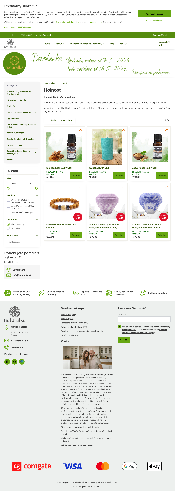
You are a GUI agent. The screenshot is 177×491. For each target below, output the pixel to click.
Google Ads (60, 22)
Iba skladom (13, 228)
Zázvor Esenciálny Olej (144, 168)
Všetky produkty (15, 224)
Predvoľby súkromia (81, 482)
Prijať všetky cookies (154, 13)
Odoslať (123, 339)
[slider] (8, 188)
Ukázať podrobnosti (154, 20)
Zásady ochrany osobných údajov (104, 482)
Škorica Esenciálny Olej (59, 168)
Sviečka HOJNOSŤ (99, 168)
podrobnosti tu (73, 22)
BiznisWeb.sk (96, 486)
